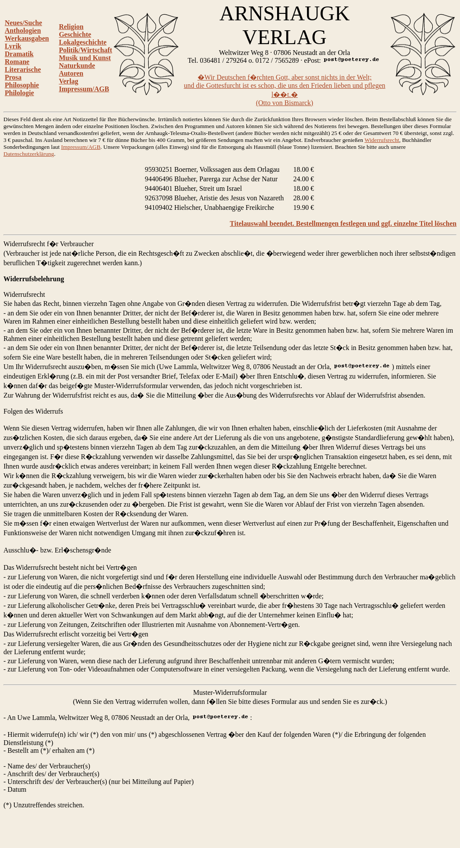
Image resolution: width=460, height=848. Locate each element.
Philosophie (22, 85)
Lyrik (13, 46)
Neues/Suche (23, 22)
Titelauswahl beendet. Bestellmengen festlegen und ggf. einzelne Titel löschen (343, 223)
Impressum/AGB (84, 89)
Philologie (19, 92)
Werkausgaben (27, 38)
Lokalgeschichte (82, 42)
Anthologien (23, 30)
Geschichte (75, 34)
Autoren (71, 73)
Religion (71, 26)
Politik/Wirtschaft (85, 50)
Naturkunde (77, 65)
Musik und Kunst (85, 57)
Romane (17, 61)
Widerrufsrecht (381, 140)
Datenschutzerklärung (28, 154)
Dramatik (19, 54)
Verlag (68, 81)
